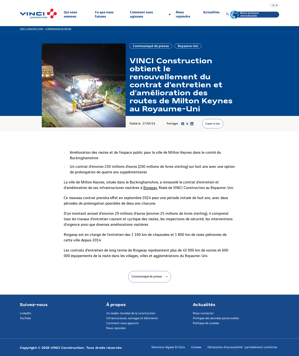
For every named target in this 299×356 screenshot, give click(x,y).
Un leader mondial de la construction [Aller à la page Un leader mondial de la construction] (130, 313)
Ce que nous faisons (104, 14)
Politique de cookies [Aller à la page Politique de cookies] (206, 323)
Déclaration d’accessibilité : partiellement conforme (242, 347)
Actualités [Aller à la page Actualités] (204, 304)
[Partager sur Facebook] (182, 124)
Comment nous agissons (141, 14)
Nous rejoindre (183, 14)
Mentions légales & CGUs (168, 347)
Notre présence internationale (245, 15)
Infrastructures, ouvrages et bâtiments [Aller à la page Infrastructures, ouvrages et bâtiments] (132, 318)
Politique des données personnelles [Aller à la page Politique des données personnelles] (216, 318)
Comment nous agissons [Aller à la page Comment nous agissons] (122, 323)
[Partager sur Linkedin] (191, 124)
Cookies (196, 347)
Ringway (150, 188)
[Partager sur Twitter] (187, 124)
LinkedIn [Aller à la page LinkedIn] (25, 313)
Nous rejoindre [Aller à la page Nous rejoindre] (116, 328)
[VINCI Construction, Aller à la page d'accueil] (38, 13)
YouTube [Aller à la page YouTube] (25, 318)
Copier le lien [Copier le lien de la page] (212, 123)
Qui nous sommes (70, 14)
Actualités (211, 12)
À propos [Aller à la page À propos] (116, 304)
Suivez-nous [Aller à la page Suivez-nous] (33, 304)
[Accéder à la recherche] (227, 14)
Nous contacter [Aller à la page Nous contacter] (203, 313)
